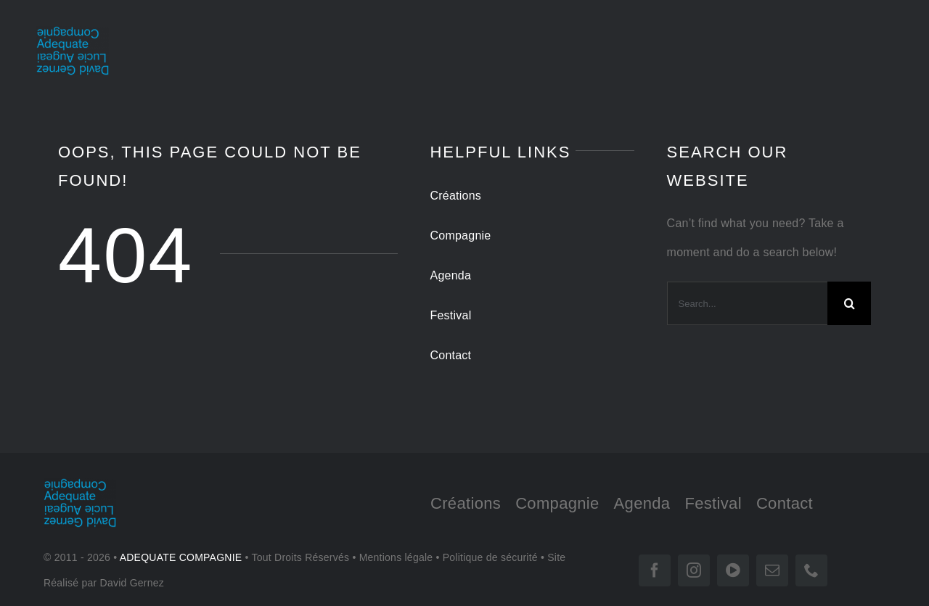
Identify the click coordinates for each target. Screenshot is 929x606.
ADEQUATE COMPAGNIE (181, 557)
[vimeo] (733, 570)
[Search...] (747, 303)
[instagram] (694, 570)
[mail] (772, 570)
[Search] (849, 303)
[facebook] (655, 570)
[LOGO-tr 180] (72, 31)
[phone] (811, 570)
